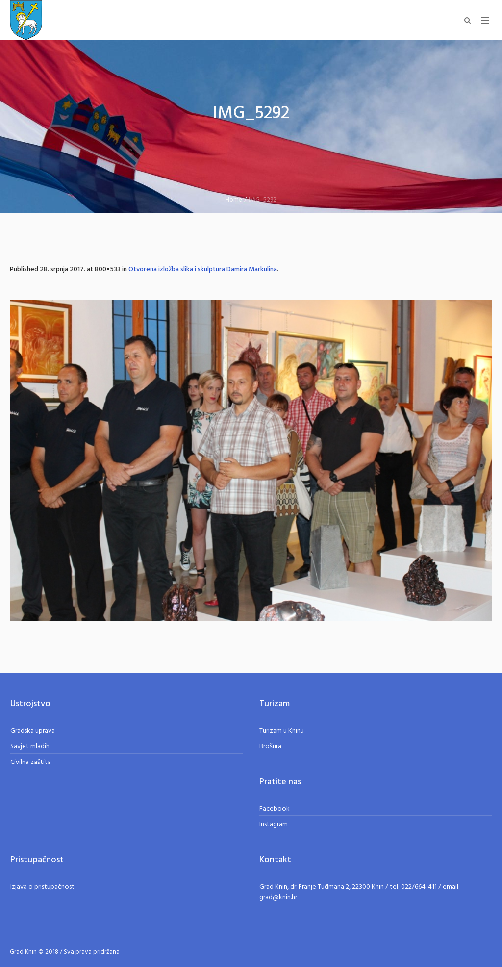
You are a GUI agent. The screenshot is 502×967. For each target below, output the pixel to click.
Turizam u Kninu (281, 731)
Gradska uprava (32, 731)
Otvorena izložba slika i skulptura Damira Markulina (202, 269)
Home (234, 200)
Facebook (274, 808)
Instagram (273, 824)
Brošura (270, 746)
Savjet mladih (30, 746)
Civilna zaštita (30, 762)
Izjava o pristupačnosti (43, 886)
